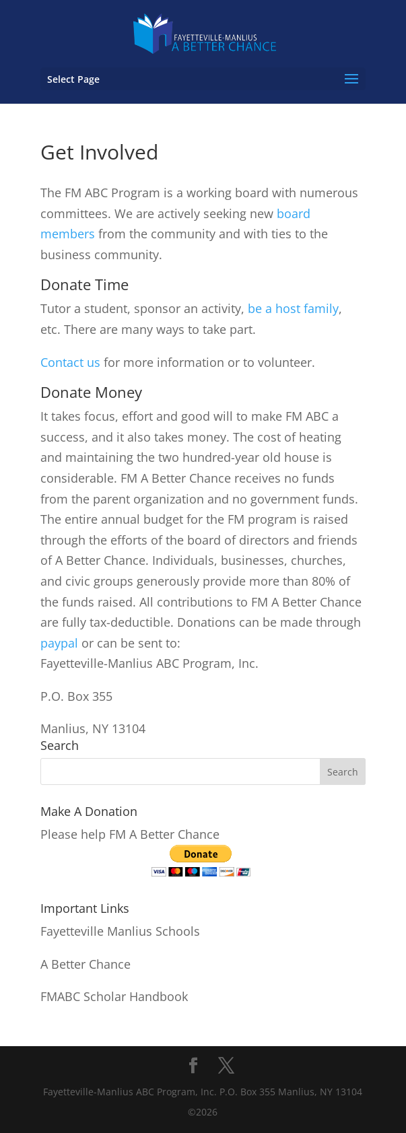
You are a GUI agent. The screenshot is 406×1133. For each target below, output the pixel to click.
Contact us (70, 362)
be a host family (293, 308)
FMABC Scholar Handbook (114, 996)
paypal (59, 643)
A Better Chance (85, 964)
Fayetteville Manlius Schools (120, 931)
